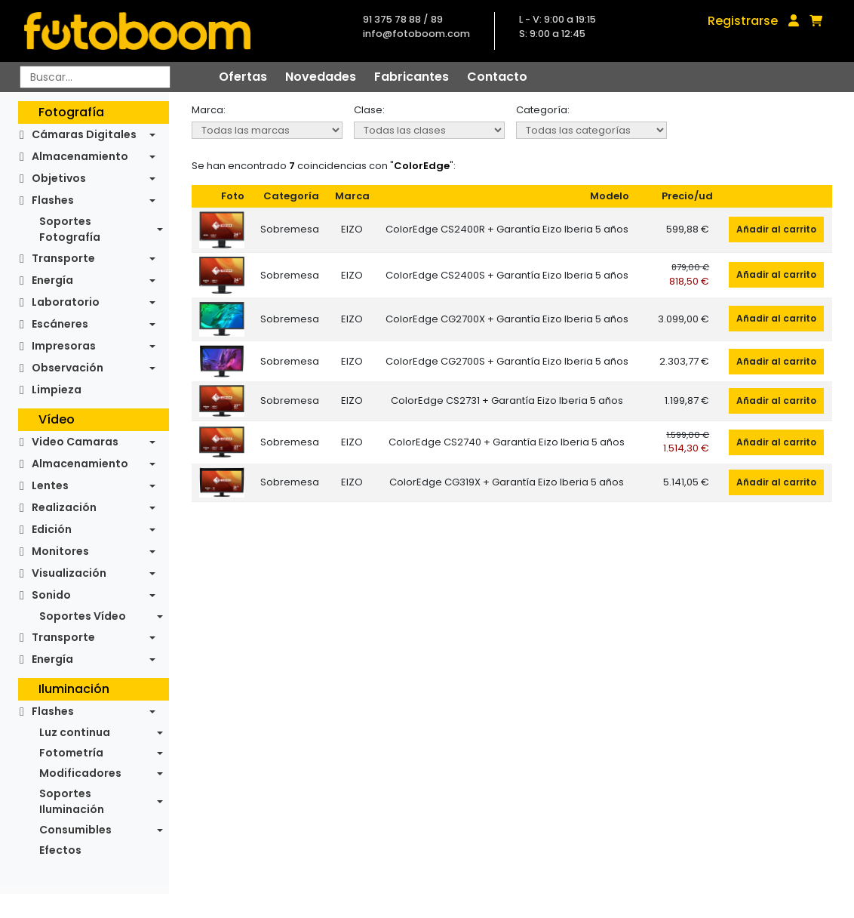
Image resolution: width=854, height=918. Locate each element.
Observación (67, 367)
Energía (52, 280)
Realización (64, 507)
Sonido (51, 594)
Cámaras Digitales (84, 134)
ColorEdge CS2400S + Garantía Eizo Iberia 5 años (507, 275)
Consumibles (75, 829)
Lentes (50, 485)
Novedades (320, 76)
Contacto (497, 76)
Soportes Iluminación (71, 801)
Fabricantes (411, 76)
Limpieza (56, 389)
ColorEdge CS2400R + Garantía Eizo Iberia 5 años (507, 229)
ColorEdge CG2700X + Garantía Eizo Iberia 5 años (507, 319)
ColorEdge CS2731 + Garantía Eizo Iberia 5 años (507, 400)
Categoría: (543, 110)
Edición (52, 529)
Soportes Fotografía (69, 229)
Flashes (53, 200)
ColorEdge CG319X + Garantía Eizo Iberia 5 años (506, 482)
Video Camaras (75, 441)
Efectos (60, 850)
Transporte (63, 258)
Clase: (369, 110)
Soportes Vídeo (82, 616)
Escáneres (60, 323)
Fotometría (71, 752)
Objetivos (59, 178)
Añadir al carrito (776, 229)
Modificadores (80, 773)
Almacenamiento (80, 156)
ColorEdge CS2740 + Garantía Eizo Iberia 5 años (507, 442)
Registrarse (743, 20)
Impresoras (64, 345)
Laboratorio (66, 302)
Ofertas (243, 76)
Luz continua (74, 732)
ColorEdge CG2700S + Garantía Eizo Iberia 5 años (507, 361)
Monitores (60, 551)
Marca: (209, 110)
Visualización (69, 573)
